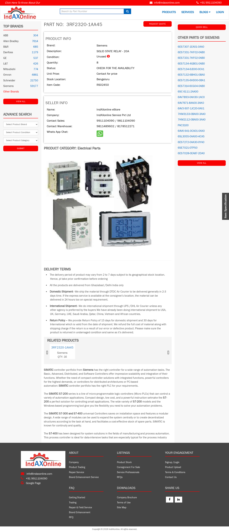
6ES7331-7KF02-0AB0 (191, 52)
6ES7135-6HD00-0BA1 (191, 80)
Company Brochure (127, 497)
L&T (5, 63)
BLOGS (204, 12)
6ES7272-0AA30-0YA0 (191, 142)
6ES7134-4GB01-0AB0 (191, 63)
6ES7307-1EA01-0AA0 (191, 46)
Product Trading (77, 467)
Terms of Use (124, 502)
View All (20, 101)
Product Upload (173, 467)
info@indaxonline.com (167, 2)
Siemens (8, 86)
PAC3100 (183, 125)
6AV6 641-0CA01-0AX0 (191, 131)
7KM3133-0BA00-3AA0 (192, 114)
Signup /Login (172, 462)
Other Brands (11, 91)
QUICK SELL (202, 27)
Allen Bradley (11, 41)
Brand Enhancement (79, 512)
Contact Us (171, 477)
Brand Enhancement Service (84, 477)
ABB (5, 35)
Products (169, 12)
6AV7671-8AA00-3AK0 (191, 103)
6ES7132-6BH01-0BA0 (191, 74)
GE (5, 58)
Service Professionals (128, 472)
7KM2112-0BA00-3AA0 (192, 119)
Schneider (9, 80)
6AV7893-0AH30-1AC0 (191, 97)
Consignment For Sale (128, 467)
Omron (7, 74)
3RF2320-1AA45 (62, 347)
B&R (5, 46)
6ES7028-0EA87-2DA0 (191, 153)
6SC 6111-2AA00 (188, 91)
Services (187, 12)
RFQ (71, 517)
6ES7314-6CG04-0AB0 (191, 86)
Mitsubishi (9, 69)
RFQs (120, 477)
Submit (20, 148)
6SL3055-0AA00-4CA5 (191, 136)
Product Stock (124, 462)
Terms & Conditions (175, 472)
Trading (72, 502)
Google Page (31, 483)
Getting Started (77, 497)
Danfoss (8, 52)
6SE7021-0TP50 (187, 147)
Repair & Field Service (80, 507)
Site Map (121, 507)
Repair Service (76, 472)
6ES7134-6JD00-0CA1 (191, 69)
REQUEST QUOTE (157, 24)
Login (220, 12)
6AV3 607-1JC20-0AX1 (191, 108)
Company (74, 462)
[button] (52, 351)
